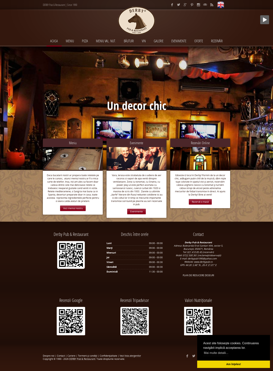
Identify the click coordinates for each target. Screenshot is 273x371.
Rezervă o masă (200, 201)
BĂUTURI (129, 41)
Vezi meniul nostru (73, 208)
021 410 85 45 (195, 252)
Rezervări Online (200, 142)
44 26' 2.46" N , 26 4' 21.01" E (201, 265)
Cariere (71, 355)
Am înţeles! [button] (233, 364)
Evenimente (136, 142)
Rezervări (217, 41)
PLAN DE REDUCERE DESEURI (198, 275)
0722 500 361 (190, 255)
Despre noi (48, 355)
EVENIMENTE (178, 41)
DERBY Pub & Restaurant (82, 359)
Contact (61, 355)
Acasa (54, 41)
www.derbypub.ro (203, 261)
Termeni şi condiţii (87, 355)
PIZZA (85, 41)
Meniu (73, 142)
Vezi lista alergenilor (130, 355)
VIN (144, 41)
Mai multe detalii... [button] (216, 352)
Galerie (158, 41)
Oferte (198, 41)
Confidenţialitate (108, 355)
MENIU (70, 41)
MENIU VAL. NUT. (106, 41)
